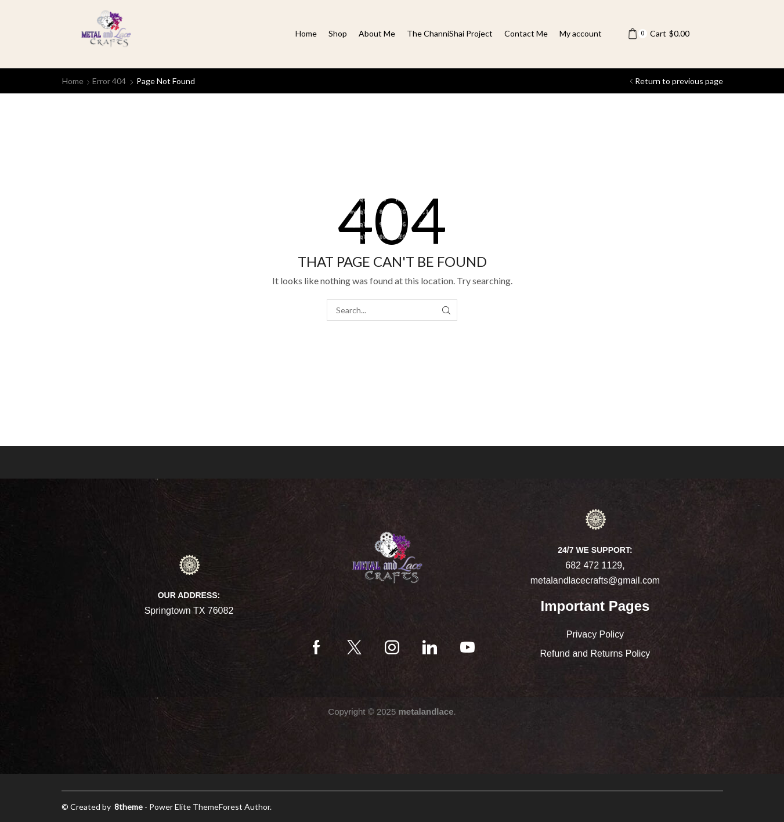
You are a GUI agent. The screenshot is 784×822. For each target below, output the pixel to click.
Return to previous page (679, 81)
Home (306, 33)
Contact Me (526, 33)
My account (580, 33)
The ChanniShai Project (450, 33)
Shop (337, 33)
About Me (377, 33)
